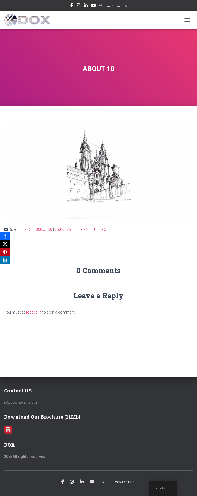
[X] (5, 244)
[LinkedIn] (5, 260)
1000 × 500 (101, 229)
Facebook (71, 6)
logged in (33, 312)
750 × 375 (63, 229)
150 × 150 (25, 229)
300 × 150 (44, 229)
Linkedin (86, 6)
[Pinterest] (5, 252)
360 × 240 (81, 229)
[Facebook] (5, 236)
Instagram (78, 6)
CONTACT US (117, 6)
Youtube (93, 6)
